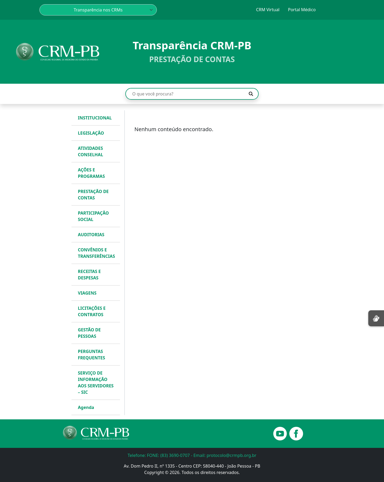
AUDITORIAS (91, 235)
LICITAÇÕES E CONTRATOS (92, 311)
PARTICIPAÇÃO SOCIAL (93, 216)
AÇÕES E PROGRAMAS (91, 173)
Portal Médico (302, 10)
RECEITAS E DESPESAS (89, 274)
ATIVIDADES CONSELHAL (90, 151)
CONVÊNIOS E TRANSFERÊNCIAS (96, 253)
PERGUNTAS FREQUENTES (91, 354)
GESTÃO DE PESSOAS (89, 333)
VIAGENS (87, 293)
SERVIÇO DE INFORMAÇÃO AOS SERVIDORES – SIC (96, 382)
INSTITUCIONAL (95, 118)
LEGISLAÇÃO (91, 133)
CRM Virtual (267, 10)
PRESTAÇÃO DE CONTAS (93, 194)
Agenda (86, 407)
